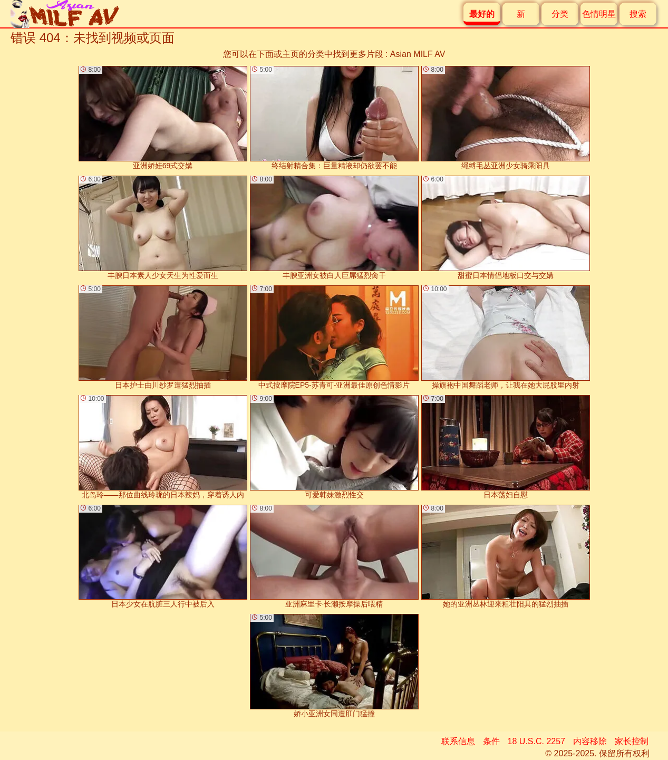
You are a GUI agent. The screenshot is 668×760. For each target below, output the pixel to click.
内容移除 (590, 741)
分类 (559, 13)
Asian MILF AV (418, 54)
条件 (491, 741)
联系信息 (458, 741)
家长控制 (631, 741)
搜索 (638, 13)
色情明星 (599, 13)
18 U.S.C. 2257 (536, 741)
